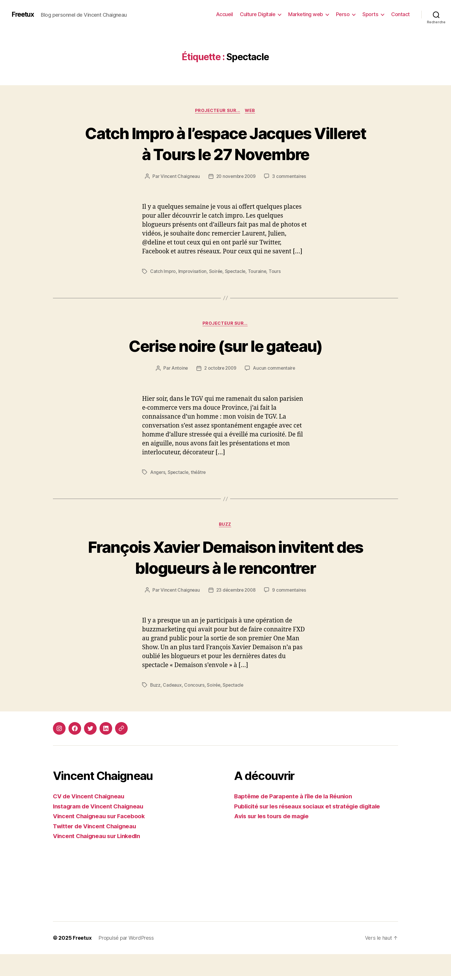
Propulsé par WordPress (126, 960)
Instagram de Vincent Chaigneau (100, 828)
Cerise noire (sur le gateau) (225, 346)
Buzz (225, 525)
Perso (343, 14)
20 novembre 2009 (236, 177)
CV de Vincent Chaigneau (90, 818)
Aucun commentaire (275, 369)
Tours (277, 272)
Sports (370, 14)
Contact (400, 14)
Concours (195, 707)
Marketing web (305, 14)
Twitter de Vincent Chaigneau (96, 848)
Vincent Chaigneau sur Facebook (100, 838)
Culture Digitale (257, 14)
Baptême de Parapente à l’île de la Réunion (295, 818)
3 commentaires (290, 177)
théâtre (199, 473)
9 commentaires (290, 612)
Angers (157, 473)
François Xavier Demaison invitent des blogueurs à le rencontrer (225, 568)
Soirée (216, 272)
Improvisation (193, 272)
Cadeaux (172, 707)
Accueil (224, 14)
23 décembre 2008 (236, 612)
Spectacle (236, 272)
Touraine (259, 272)
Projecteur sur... (217, 110)
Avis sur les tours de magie (273, 838)
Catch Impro (163, 272)
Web (251, 110)
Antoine (178, 369)
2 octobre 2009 (220, 369)
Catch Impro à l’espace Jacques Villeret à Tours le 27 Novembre (225, 143)
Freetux (24, 14)
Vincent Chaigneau (178, 177)
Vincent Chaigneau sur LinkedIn (98, 858)
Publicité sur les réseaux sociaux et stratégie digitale (310, 828)
